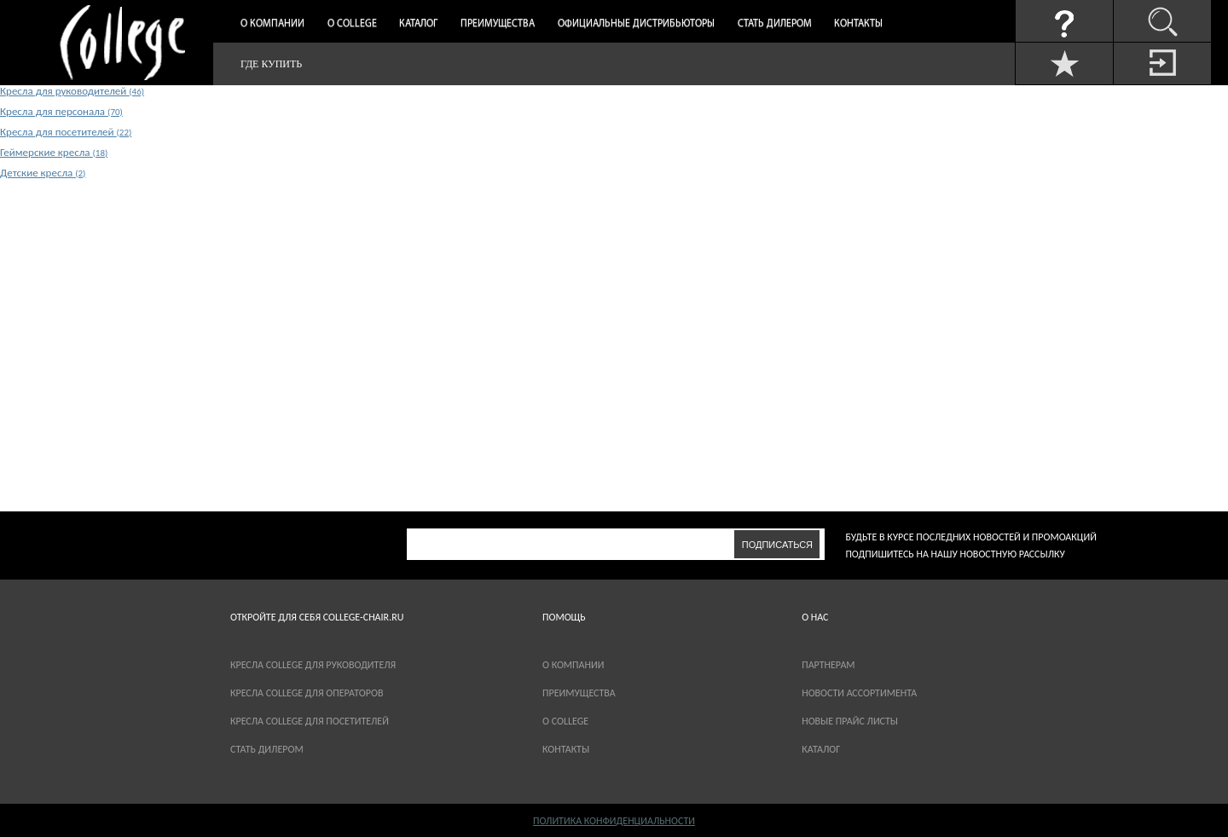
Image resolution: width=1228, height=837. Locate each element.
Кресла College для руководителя (313, 665)
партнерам (828, 665)
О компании (272, 24)
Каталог (418, 24)
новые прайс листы (850, 721)
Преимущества (497, 24)
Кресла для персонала (61, 111)
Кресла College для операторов (306, 693)
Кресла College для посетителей (309, 721)
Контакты (858, 24)
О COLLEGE (565, 721)
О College (352, 24)
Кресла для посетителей (65, 131)
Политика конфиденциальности (614, 821)
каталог (821, 749)
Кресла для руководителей (72, 90)
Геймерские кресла (53, 152)
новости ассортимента (859, 693)
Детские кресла (42, 172)
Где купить (271, 64)
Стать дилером (775, 24)
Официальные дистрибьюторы (636, 24)
